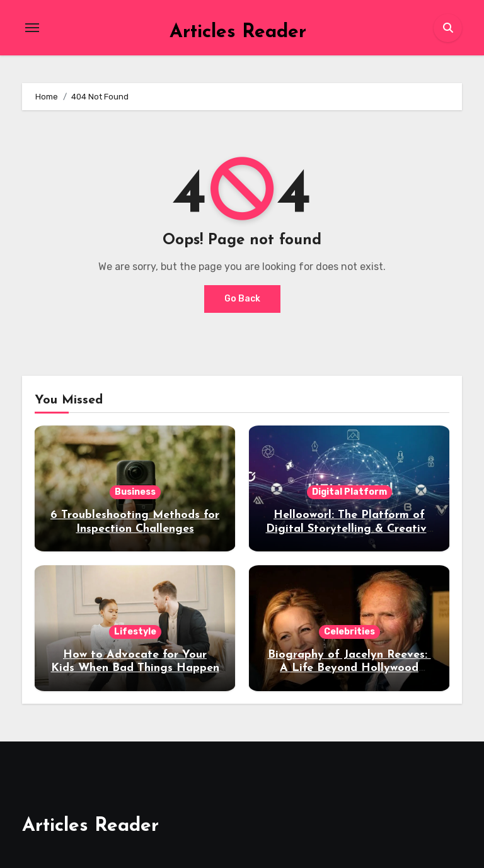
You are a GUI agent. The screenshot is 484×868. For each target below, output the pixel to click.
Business (135, 492)
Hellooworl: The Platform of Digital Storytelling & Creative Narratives (349, 528)
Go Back (242, 298)
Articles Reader (238, 32)
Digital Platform (349, 492)
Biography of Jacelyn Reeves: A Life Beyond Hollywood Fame (349, 668)
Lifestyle (135, 631)
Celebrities (349, 631)
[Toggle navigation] (32, 27)
